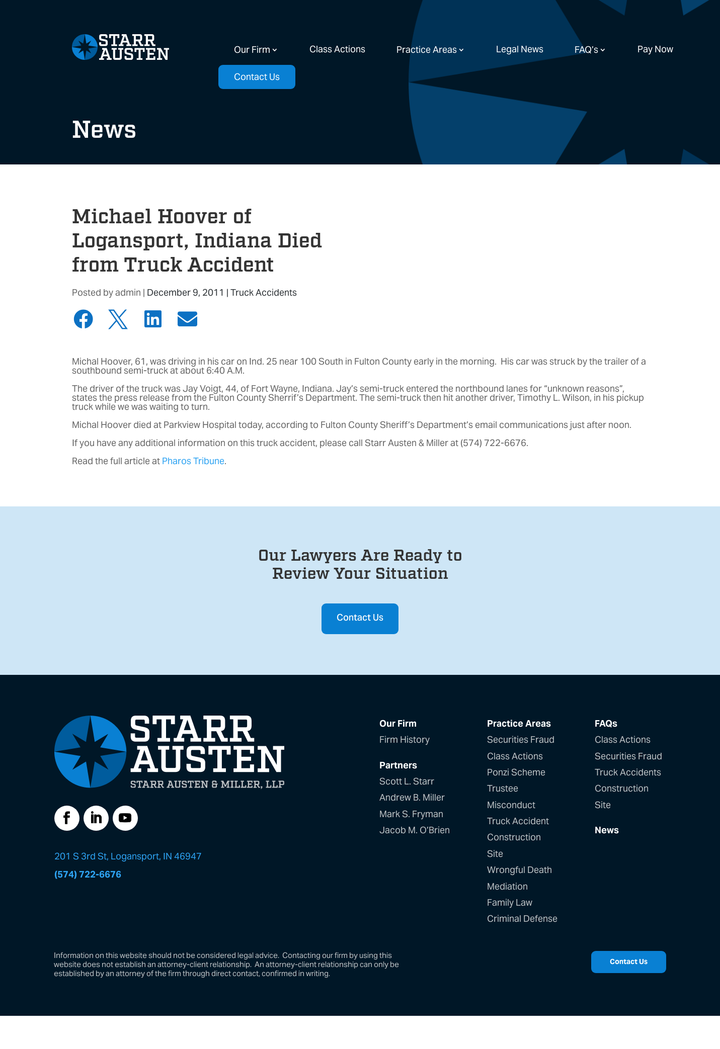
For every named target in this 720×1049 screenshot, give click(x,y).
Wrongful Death (519, 870)
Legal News (519, 49)
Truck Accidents (263, 292)
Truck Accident (518, 821)
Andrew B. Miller (412, 797)
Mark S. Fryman (411, 814)
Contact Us (257, 76)
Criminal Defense (522, 918)
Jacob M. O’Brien (414, 830)
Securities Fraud (520, 739)
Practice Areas (426, 49)
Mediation (507, 886)
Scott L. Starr (406, 781)
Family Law (509, 902)
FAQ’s (586, 49)
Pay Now (655, 49)
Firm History (404, 739)
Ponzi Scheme (516, 772)
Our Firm (252, 49)
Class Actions (337, 49)
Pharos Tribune (193, 461)
